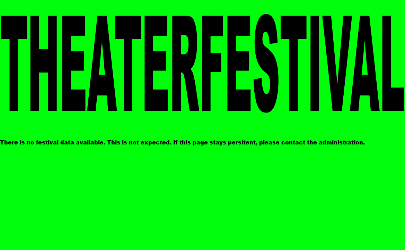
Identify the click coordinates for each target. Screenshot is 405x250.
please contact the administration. (312, 142)
